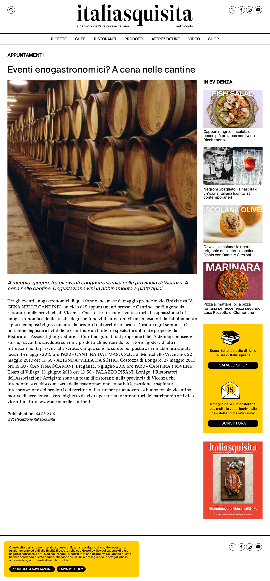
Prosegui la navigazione (32, 569)
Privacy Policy (71, 569)
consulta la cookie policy (88, 554)
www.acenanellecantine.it (66, 401)
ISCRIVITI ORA (233, 423)
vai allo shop (233, 365)
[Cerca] (11, 10)
